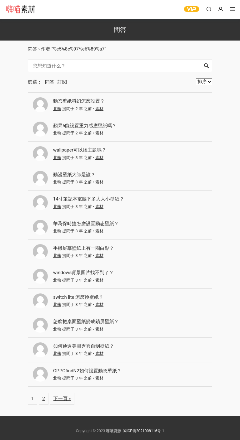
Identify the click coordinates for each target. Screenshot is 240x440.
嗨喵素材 (20, 9)
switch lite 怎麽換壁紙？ (78, 297)
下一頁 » (62, 398)
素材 (99, 108)
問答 (32, 49)
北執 (57, 108)
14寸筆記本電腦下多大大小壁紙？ (88, 199)
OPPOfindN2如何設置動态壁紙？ (87, 371)
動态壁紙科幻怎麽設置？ (79, 101)
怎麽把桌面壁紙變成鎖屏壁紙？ (86, 321)
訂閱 (62, 82)
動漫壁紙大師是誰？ (74, 174)
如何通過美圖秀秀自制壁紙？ (83, 346)
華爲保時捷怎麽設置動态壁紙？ (86, 223)
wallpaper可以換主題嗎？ (79, 150)
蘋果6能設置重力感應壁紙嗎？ (85, 125)
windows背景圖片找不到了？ (83, 272)
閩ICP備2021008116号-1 (143, 431)
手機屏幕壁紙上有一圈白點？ (83, 248)
